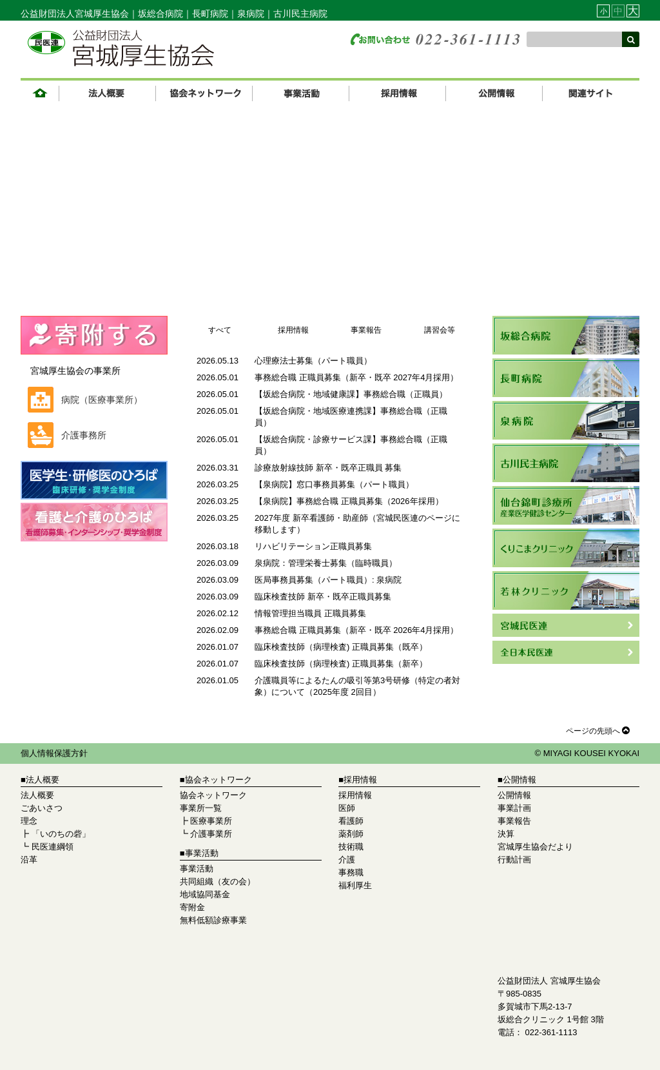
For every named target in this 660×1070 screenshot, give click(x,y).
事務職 (351, 872)
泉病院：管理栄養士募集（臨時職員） (326, 563)
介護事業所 (211, 834)
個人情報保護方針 (54, 753)
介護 (346, 859)
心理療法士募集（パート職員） (313, 360)
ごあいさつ (42, 808)
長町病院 (210, 13)
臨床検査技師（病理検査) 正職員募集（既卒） (341, 647)
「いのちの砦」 (61, 834)
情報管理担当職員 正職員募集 (310, 613)
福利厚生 (355, 885)
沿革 (29, 859)
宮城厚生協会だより (535, 846)
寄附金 (192, 907)
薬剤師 (351, 834)
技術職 (351, 846)
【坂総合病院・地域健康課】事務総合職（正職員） (351, 394)
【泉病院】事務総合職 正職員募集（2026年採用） (349, 501)
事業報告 (366, 330)
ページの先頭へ (599, 730)
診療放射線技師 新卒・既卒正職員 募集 (328, 467)
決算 (506, 834)
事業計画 (514, 808)
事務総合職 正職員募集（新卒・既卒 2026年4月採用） (356, 630)
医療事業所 (211, 821)
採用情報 (293, 330)
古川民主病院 (300, 13)
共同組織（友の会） (217, 881)
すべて (219, 330)
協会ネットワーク (213, 795)
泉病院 (250, 13)
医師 (346, 808)
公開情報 (514, 795)
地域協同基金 (205, 894)
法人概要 (37, 795)
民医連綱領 (52, 846)
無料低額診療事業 (213, 920)
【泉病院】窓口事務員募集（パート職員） (334, 484)
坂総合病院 (160, 13)
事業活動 (196, 868)
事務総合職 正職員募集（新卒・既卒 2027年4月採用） (356, 377)
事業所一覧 (201, 808)
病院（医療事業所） (101, 399)
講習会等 (439, 330)
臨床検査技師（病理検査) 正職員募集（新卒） (341, 663)
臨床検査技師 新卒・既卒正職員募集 (323, 596)
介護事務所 (83, 435)
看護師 (351, 821)
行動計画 (514, 859)
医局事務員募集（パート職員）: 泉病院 (328, 580)
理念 (29, 821)
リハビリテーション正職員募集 (313, 546)
